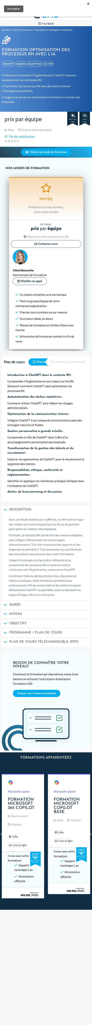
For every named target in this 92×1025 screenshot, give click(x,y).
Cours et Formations (21, 30)
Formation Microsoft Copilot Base (67, 806)
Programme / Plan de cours (32, 633)
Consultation (14, 1019)
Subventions (13, 991)
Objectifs (14, 624)
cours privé (34, 63)
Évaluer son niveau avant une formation (31, 984)
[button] (18, 816)
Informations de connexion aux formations (33, 977)
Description (16, 510)
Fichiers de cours (16, 969)
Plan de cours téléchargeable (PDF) (40, 642)
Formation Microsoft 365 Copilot (21, 804)
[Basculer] (87, 984)
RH (51, 63)
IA (45, 63)
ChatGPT (8, 63)
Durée (11, 605)
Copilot (20, 63)
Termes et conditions (19, 998)
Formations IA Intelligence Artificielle (54, 30)
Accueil (5, 30)
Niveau (12, 615)
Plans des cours (15, 962)
